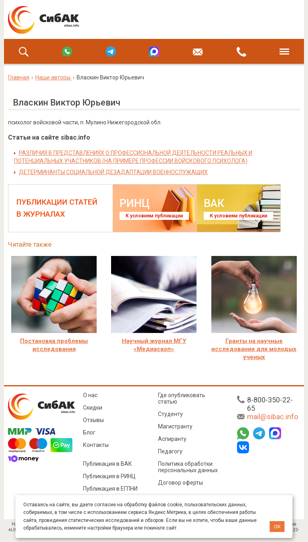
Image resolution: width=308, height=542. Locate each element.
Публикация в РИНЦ (109, 476)
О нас (90, 395)
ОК (277, 527)
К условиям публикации (154, 216)
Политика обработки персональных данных (188, 467)
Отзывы (93, 420)
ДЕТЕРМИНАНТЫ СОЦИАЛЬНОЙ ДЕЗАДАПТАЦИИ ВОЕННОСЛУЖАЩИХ (113, 172)
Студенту (170, 414)
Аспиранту (172, 439)
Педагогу (170, 451)
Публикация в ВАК (107, 464)
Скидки (92, 407)
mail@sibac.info (272, 416)
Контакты (96, 445)
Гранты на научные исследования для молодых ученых (253, 349)
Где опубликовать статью (181, 398)
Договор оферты (180, 482)
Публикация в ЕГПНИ (110, 488)
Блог (89, 432)
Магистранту (175, 426)
